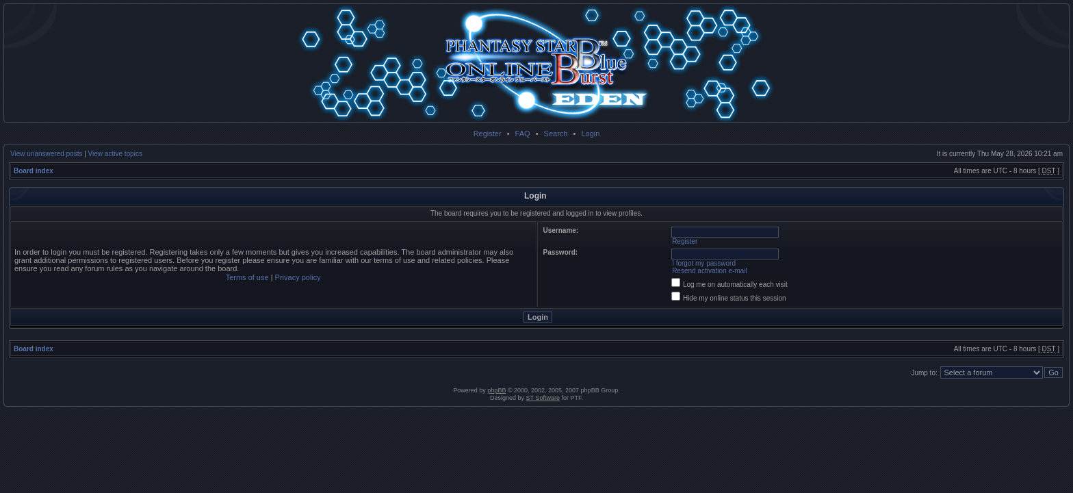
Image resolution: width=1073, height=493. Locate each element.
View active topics (115, 153)
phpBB (496, 390)
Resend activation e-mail (709, 271)
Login (590, 133)
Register (488, 133)
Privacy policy (298, 277)
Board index (33, 171)
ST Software (543, 397)
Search (556, 133)
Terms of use (247, 277)
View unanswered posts (46, 153)
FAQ (522, 133)
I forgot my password (704, 263)
